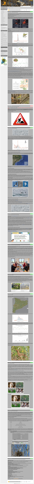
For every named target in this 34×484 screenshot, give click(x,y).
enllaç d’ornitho (16, 200)
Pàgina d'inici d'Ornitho (3, 7)
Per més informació (9, 479)
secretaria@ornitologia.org (16, 478)
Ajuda (1, 26)
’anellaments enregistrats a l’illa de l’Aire (16, 67)
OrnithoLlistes (17, 313)
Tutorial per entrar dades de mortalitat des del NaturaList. (12, 231)
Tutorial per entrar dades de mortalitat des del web (12, 230)
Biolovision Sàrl (15, 483)
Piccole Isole (16, 44)
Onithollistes (19, 150)
